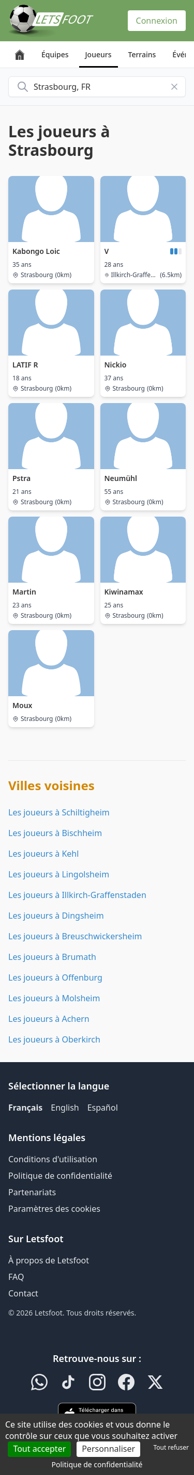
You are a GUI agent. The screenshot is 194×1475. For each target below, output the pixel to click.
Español (102, 1107)
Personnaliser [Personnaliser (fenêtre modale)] (108, 1448)
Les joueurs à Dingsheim (56, 915)
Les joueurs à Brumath (52, 957)
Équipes (55, 54)
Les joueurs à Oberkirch (54, 1039)
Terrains (142, 54)
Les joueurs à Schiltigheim (59, 812)
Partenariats (32, 1192)
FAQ (16, 1276)
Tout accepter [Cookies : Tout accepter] (39, 1448)
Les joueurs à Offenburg (55, 977)
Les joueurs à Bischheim (55, 833)
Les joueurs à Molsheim (54, 998)
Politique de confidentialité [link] (97, 1464)
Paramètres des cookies (54, 1208)
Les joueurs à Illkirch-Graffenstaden (77, 895)
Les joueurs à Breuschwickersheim (75, 936)
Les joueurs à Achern (48, 1018)
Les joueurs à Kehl (43, 853)
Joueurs (98, 54)
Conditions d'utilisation (52, 1159)
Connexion (156, 20)
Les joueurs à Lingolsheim (58, 874)
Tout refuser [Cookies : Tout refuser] (171, 1447)
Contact (23, 1293)
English (65, 1107)
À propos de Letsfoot (48, 1260)
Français (25, 1107)
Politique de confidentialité (60, 1175)
